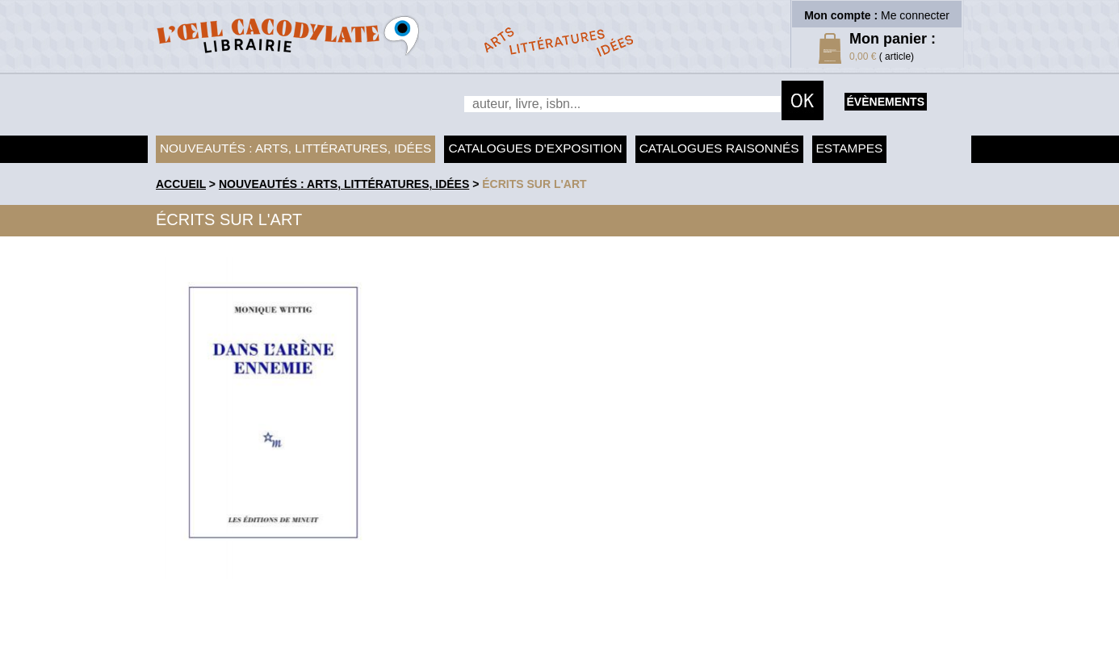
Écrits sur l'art (534, 184)
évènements (885, 101)
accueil (181, 184)
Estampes (849, 148)
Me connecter (915, 15)
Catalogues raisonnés (719, 148)
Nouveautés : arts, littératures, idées (295, 148)
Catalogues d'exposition (535, 148)
